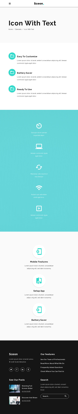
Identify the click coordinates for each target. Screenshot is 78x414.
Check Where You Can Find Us (52, 371)
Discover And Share (29, 398)
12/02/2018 (26, 391)
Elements (18, 29)
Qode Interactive (20, 362)
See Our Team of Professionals (53, 359)
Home (11, 29)
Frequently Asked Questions (52, 367)
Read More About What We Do (52, 363)
